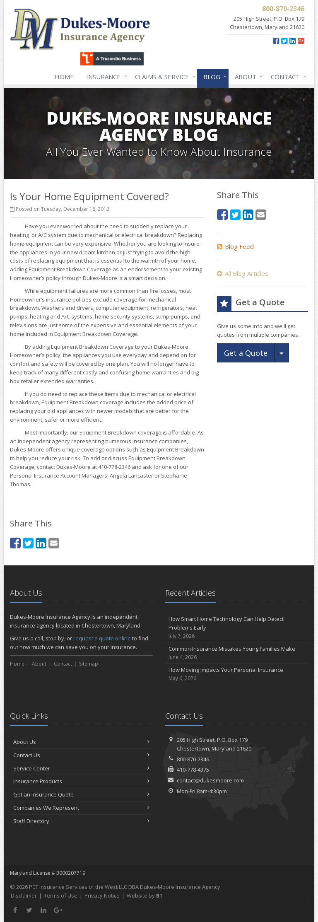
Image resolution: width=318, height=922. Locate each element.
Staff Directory (81, 821)
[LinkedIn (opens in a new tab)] (292, 41)
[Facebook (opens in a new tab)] (276, 41)
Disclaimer (24, 895)
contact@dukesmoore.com (210, 780)
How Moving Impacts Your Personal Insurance (237, 674)
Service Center (81, 768)
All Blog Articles (242, 273)
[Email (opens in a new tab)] (53, 542)
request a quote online (102, 638)
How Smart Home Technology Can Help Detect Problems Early (237, 627)
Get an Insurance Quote (81, 794)
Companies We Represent (81, 807)
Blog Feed (235, 246)
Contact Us (81, 755)
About (247, 76)
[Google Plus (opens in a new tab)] (301, 41)
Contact (287, 76)
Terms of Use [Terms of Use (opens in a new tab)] (60, 895)
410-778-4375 (193, 769)
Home (64, 76)
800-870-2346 (193, 759)
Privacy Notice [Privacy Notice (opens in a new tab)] (102, 895)
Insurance (105, 76)
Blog (213, 76)
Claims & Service (163, 76)
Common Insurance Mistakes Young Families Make (237, 653)
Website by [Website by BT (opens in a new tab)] (145, 895)
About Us (81, 742)
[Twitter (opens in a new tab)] (284, 41)
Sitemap (88, 663)
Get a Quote (245, 353)
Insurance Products (81, 781)
